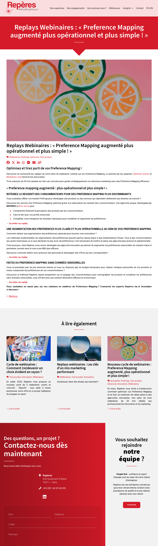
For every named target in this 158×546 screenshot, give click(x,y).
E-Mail (12, 524)
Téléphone (59, 514)
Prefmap (25, 157)
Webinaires (14, 157)
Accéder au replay (18, 223)
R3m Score (24, 206)
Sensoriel (34, 157)
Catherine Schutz (141, 174)
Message (13, 534)
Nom (11, 514)
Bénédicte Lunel (14, 177)
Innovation (27, 377)
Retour (12, 296)
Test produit (45, 157)
